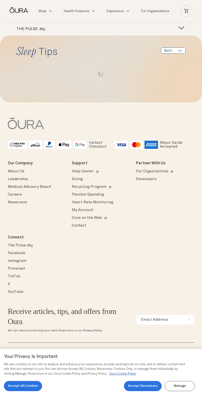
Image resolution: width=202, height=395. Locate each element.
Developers (146, 179)
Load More (101, 74)
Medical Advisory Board (29, 187)
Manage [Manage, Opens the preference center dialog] (180, 385)
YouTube (15, 292)
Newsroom (17, 202)
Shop (45, 11)
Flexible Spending (88, 195)
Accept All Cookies (23, 385)
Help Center (83, 171)
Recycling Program (89, 187)
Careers (15, 195)
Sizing (77, 179)
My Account (83, 210)
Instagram (17, 261)
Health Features (79, 11)
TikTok (14, 276)
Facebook (16, 253)
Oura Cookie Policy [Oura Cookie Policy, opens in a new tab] (122, 373)
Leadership (18, 179)
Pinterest (16, 269)
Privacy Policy (92, 330)
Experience (118, 11)
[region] (101, 372)
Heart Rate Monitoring (92, 202)
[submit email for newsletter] (189, 320)
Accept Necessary (143, 385)
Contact (79, 226)
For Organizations (155, 11)
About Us (16, 171)
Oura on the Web (87, 218)
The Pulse (20, 245)
